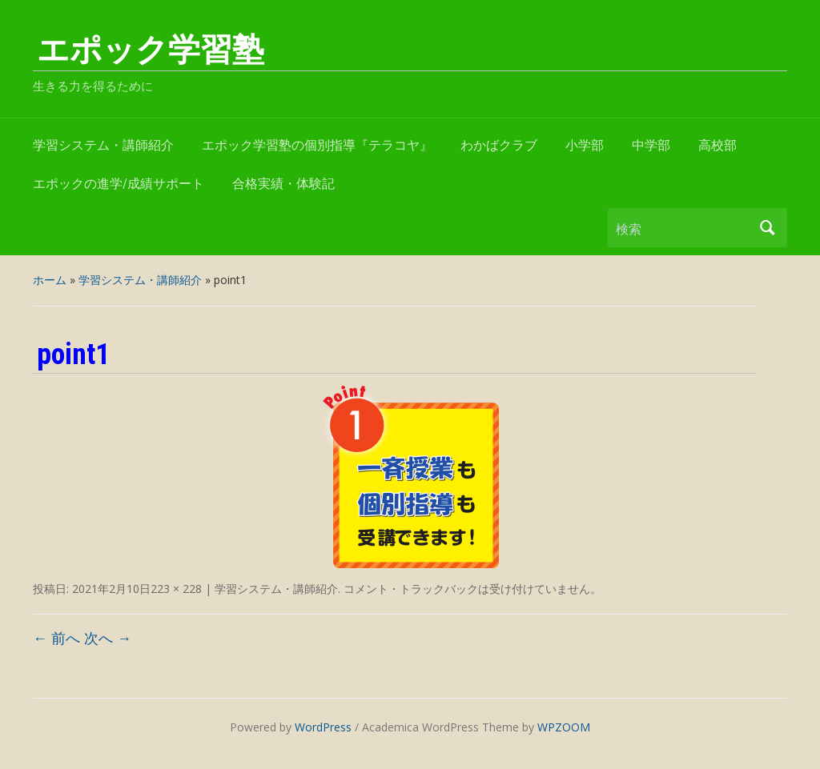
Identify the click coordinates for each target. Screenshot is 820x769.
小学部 (584, 145)
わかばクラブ (498, 145)
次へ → (107, 637)
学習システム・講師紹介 (103, 145)
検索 (767, 227)
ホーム (49, 279)
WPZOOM (563, 727)
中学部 (651, 145)
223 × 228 (176, 588)
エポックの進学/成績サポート (118, 183)
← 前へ (56, 637)
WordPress (323, 727)
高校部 (717, 145)
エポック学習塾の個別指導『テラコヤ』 (317, 145)
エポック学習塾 (150, 50)
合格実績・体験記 (283, 183)
